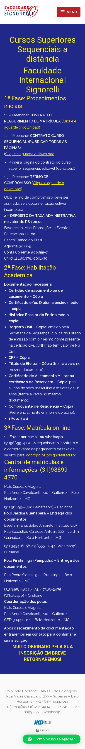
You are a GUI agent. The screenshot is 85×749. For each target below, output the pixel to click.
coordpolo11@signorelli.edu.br (51, 455)
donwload (65, 168)
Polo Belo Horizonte (21, 691)
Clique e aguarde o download (29, 154)
